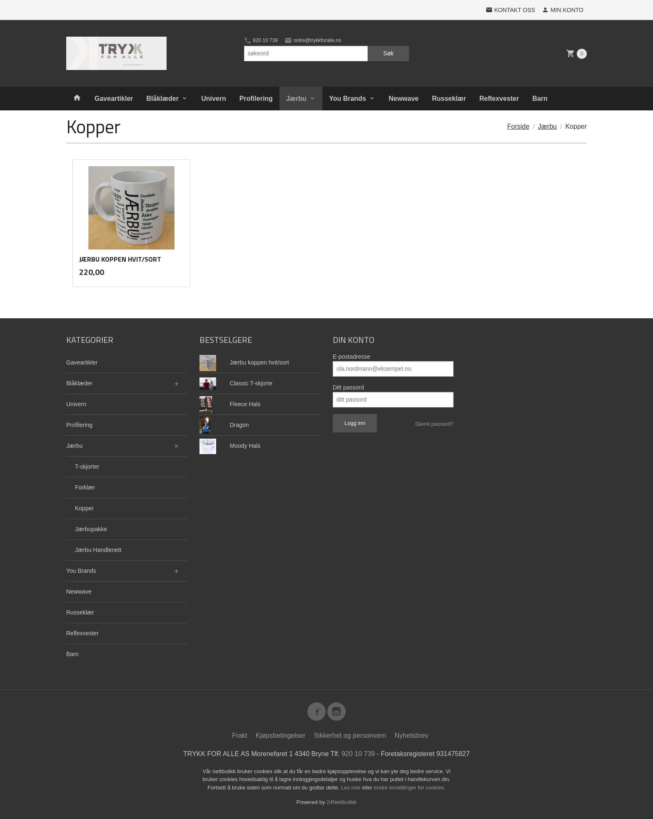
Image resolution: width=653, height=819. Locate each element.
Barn (539, 98)
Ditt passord (348, 387)
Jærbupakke (91, 529)
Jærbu (296, 98)
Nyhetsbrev (412, 735)
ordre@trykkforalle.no (312, 40)
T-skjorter (87, 466)
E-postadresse (351, 356)
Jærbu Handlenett (98, 550)
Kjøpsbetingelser (280, 735)
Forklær (85, 487)
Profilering (256, 98)
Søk (388, 53)
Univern (213, 98)
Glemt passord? (434, 424)
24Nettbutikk (341, 802)
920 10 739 (261, 40)
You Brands (347, 98)
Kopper (84, 508)
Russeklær (449, 98)
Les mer (351, 787)
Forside (518, 126)
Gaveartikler (114, 98)
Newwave (404, 98)
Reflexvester (499, 98)
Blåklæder (163, 98)
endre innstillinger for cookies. (410, 787)
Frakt (239, 735)
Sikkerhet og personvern (350, 735)
